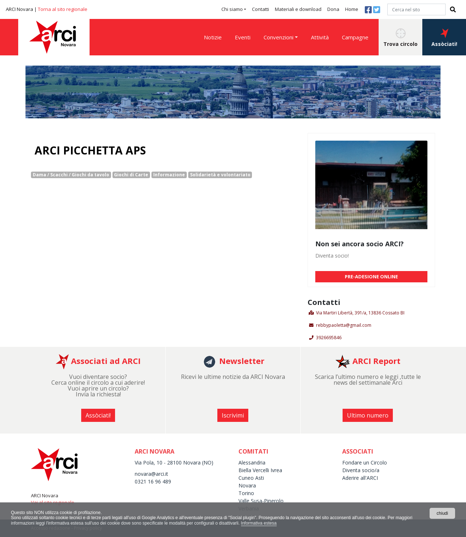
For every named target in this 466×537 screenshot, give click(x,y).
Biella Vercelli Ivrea (260, 470)
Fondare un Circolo (364, 462)
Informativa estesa (259, 523)
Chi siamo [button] (232, 9)
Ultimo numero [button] (367, 415)
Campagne (355, 37)
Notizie (213, 37)
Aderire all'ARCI (360, 477)
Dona (333, 9)
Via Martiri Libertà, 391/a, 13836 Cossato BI (360, 313)
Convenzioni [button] (278, 37)
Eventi (242, 37)
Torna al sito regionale (62, 9)
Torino (246, 493)
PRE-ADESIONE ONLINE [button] (371, 276)
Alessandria (251, 462)
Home (351, 9)
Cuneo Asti (251, 477)
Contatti (260, 9)
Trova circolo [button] (400, 37)
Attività (320, 37)
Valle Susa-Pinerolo (261, 500)
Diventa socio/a (360, 470)
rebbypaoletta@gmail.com (343, 325)
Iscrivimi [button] (233, 415)
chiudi (442, 513)
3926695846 (328, 337)
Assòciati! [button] (444, 37)
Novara (247, 485)
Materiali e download (298, 9)
